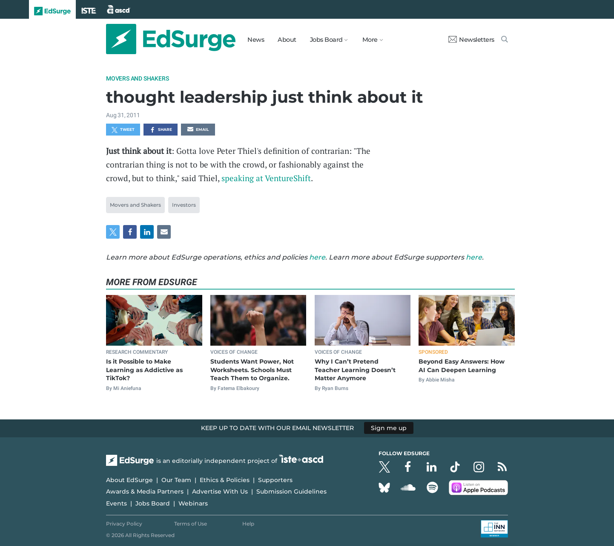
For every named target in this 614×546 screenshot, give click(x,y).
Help (248, 523)
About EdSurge (129, 480)
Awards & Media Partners (145, 491)
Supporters (275, 480)
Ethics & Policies (225, 480)
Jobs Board (152, 503)
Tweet (123, 130)
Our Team (176, 480)
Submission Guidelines (291, 491)
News (255, 39)
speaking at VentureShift (266, 178)
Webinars (193, 503)
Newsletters (471, 39)
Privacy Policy (124, 523)
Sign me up (389, 428)
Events (116, 503)
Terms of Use (190, 523)
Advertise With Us (220, 491)
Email (198, 130)
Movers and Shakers (137, 78)
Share (160, 130)
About (287, 39)
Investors (184, 205)
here (317, 257)
